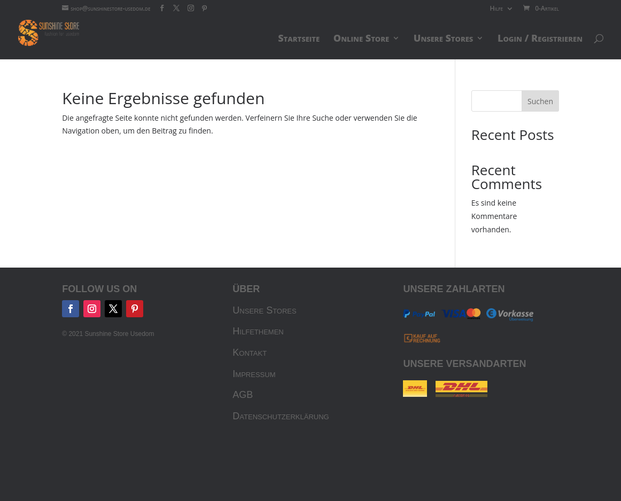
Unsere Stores (264, 310)
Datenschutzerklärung (280, 416)
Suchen (540, 101)
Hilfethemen (257, 331)
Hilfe (496, 9)
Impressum (253, 374)
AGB (242, 394)
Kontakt (249, 352)
